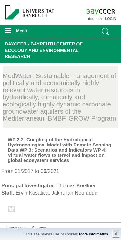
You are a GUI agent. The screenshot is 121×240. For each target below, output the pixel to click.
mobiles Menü (27, 33)
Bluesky (11, 210)
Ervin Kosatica (31, 192)
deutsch (95, 19)
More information (93, 234)
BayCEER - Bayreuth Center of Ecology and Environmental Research (44, 50)
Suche (105, 31)
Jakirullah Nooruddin (75, 192)
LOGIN (110, 19)
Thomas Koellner (76, 185)
